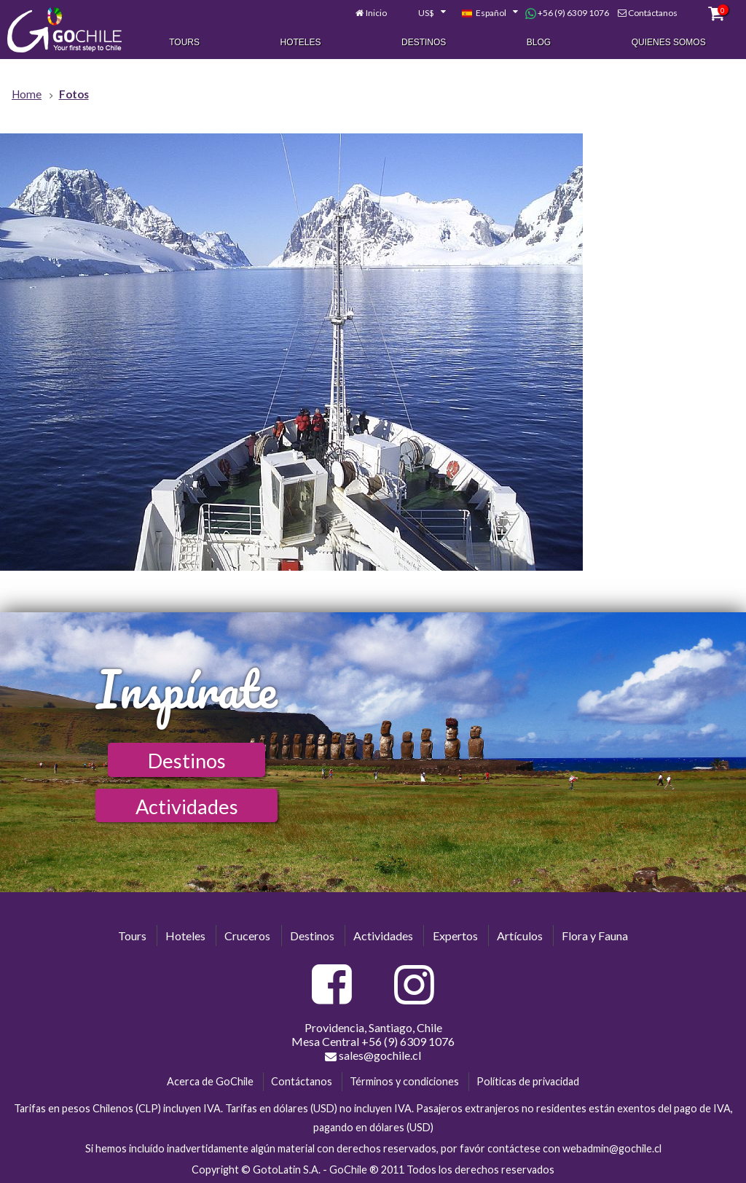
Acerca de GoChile (210, 1081)
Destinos (423, 42)
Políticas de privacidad (527, 1081)
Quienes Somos (669, 42)
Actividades (187, 806)
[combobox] (424, 13)
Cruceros (247, 935)
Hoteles (300, 42)
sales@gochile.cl (373, 1055)
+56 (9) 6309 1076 (567, 13)
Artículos (520, 935)
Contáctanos (653, 12)
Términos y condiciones (404, 1081)
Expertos (455, 935)
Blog (539, 42)
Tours (184, 42)
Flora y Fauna (595, 935)
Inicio (376, 12)
